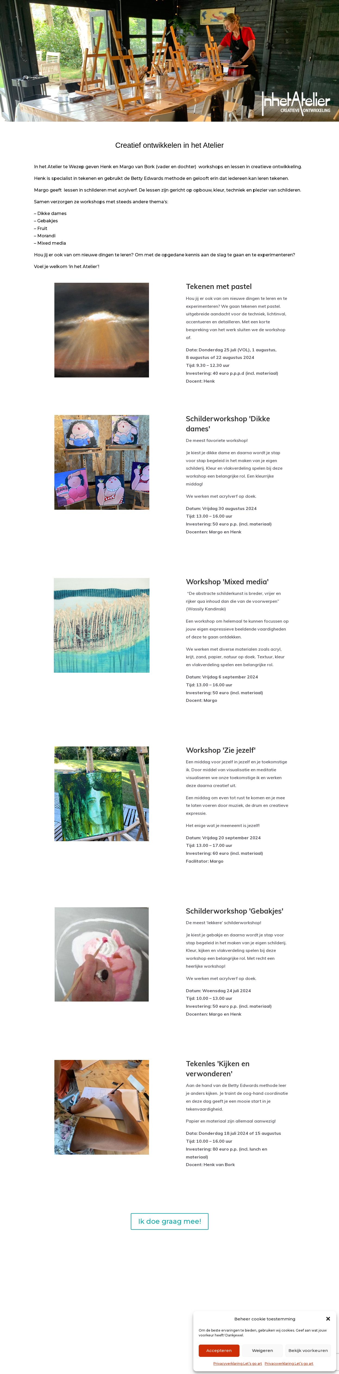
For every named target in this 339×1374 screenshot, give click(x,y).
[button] (328, 1318)
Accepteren (219, 1350)
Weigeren (262, 1350)
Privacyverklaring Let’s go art (237, 1363)
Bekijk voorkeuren (308, 1350)
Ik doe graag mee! (169, 1221)
